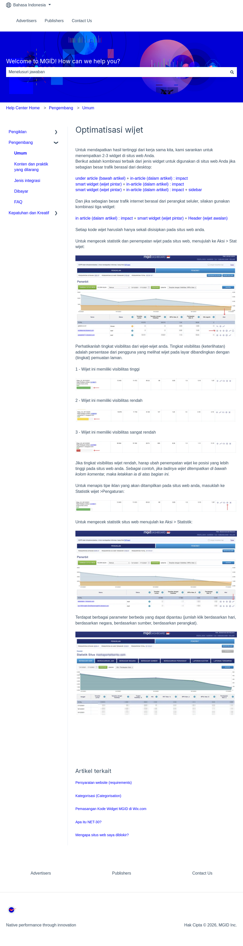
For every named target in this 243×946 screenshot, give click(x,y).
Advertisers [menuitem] (41, 873)
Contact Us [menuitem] (202, 873)
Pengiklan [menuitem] (17, 132)
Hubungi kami (219, 21)
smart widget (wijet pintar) (98, 184)
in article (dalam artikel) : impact (104, 218)
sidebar (195, 190)
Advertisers (26, 21)
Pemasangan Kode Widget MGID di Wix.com (110, 809)
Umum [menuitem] (20, 153)
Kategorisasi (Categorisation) (98, 796)
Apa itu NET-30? (89, 822)
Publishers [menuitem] (121, 873)
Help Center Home (23, 108)
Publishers (54, 21)
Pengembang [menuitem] (21, 142)
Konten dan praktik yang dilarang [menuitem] (31, 167)
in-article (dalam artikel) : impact (159, 178)
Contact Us (82, 21)
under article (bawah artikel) (100, 178)
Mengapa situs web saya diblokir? (102, 835)
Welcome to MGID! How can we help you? (63, 61)
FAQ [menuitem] (18, 202)
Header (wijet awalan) (208, 218)
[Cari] (232, 72)
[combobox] (116, 72)
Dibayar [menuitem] (21, 191)
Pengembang (61, 108)
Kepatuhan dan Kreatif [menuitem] (29, 213)
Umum (88, 108)
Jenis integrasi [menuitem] (27, 180)
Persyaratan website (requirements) (103, 783)
